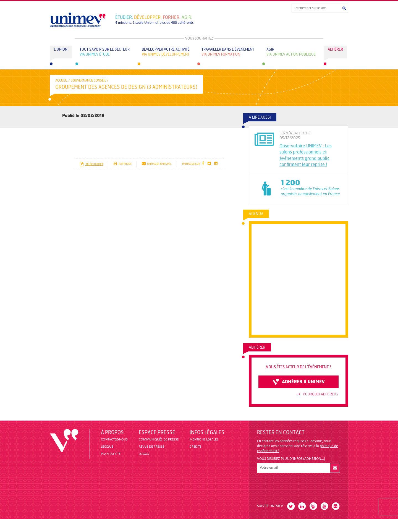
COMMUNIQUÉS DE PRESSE (159, 439)
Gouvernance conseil (88, 80)
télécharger (91, 164)
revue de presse (151, 446)
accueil (61, 80)
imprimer (123, 164)
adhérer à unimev (298, 382)
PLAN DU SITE (111, 454)
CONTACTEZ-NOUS (114, 439)
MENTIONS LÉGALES (204, 439)
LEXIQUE (107, 446)
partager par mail (157, 164)
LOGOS (144, 454)
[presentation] (299, 486)
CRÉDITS (195, 446)
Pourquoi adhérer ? (318, 394)
